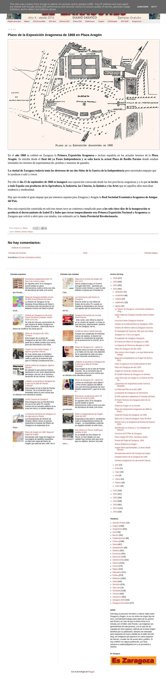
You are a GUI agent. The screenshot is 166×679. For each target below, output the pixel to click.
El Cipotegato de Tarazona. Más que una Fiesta (134, 331)
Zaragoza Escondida (121, 603)
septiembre (120, 302)
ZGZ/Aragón (112, 21)
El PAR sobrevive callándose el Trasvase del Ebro (135, 396)
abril (117, 475)
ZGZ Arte (52, 21)
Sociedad (116, 591)
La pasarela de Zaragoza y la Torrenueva (131, 393)
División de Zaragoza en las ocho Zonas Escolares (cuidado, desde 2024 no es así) (38, 317)
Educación (117, 557)
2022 (115, 491)
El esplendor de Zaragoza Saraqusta (129, 338)
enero (117, 486)
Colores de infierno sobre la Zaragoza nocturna (134, 328)
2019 (115, 501)
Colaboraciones (119, 538)
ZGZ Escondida (39, 21)
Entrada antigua (151, 253)
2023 (115, 289)
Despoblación (118, 548)
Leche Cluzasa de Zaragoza (36, 399)
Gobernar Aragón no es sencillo (127, 406)
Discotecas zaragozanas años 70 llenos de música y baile (38, 280)
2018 (115, 505)
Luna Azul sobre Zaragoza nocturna (129, 321)
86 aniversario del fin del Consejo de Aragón (132, 453)
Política (115, 575)
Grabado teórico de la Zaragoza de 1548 (131, 457)
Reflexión (116, 578)
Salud (115, 581)
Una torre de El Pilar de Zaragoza (128, 434)
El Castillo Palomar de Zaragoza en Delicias (132, 374)
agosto (118, 306)
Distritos (18, 232)
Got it (154, 7)
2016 (115, 512)
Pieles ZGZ (77, 21)
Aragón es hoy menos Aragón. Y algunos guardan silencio (38, 350)
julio (117, 465)
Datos (115, 544)
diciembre (119, 292)
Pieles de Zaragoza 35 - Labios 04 (89, 380)
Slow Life (116, 588)
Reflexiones (90, 21)
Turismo (116, 594)
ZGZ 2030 (124, 21)
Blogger (91, 672)
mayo (117, 472)
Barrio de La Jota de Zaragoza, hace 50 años (133, 419)
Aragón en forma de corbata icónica (129, 371)
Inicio (85, 253)
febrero (118, 483)
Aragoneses (137, 21)
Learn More (142, 7)
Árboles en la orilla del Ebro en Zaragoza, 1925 (134, 324)
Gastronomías (118, 560)
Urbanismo (117, 597)
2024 (115, 285)
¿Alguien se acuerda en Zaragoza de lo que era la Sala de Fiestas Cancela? (40, 383)
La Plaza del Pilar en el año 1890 (128, 389)
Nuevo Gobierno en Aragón (126, 444)
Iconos (115, 566)
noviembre (119, 295)
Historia (24, 232)
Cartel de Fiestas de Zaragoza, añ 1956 (131, 415)
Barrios (115, 535)
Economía (117, 554)
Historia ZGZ (65, 21)
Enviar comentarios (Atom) (30, 257)
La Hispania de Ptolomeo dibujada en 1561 (132, 345)
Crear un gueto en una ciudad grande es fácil (133, 364)
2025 (115, 282)
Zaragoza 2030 (119, 600)
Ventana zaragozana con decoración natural (132, 460)
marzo (118, 479)
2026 (115, 278)
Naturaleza (117, 572)
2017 (115, 508)
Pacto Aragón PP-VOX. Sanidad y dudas (131, 437)
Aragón (101, 21)
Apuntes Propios (119, 523)
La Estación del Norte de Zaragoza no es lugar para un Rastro (40, 415)
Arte (114, 532)
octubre (118, 299)
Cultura (115, 541)
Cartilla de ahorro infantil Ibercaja (88, 331)
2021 (115, 494)
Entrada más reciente (17, 253)
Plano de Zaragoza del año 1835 (128, 367)
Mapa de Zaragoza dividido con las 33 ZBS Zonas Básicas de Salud (39, 298)
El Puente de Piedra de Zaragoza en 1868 (132, 342)
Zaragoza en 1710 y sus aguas (127, 335)
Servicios (116, 584)
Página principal (14, 21)
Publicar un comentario (21, 248)
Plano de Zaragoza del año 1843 (128, 349)
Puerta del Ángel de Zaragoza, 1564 (129, 440)
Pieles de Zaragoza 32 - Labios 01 (89, 347)
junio (117, 468)
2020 (115, 498)
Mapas (26, 21)
